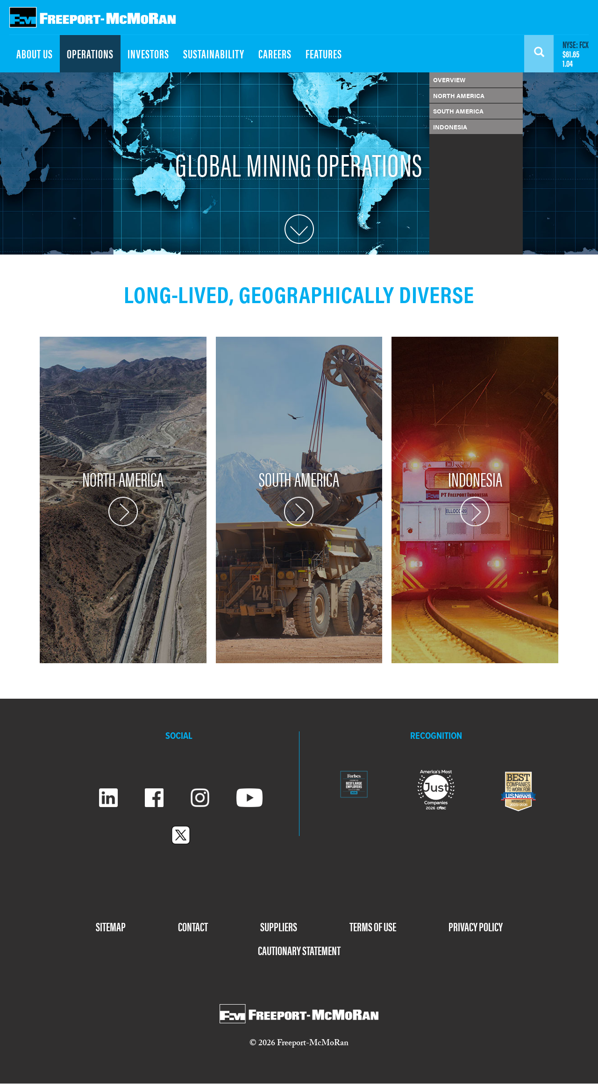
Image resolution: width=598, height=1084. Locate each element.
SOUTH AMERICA (458, 110)
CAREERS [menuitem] (275, 53)
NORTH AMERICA (458, 95)
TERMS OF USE (372, 926)
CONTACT (193, 926)
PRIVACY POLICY (475, 926)
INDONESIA (450, 126)
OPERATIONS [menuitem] (90, 53)
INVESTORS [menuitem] (148, 53)
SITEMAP (111, 926)
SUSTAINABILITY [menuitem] (213, 53)
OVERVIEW (449, 79)
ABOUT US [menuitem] (34, 53)
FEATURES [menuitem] (324, 53)
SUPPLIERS (278, 926)
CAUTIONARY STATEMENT (299, 950)
